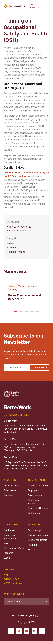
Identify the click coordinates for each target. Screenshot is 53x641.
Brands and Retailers (38, 508)
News (6, 543)
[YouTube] (26, 631)
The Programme (12, 485)
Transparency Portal (14, 548)
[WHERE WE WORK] (26, 601)
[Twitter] (19, 631)
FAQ (6, 574)
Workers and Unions (38, 485)
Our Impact (9, 530)
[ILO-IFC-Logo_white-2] (12, 394)
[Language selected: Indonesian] (36, 6)
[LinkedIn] (42, 631)
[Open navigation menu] (47, 6)
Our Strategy (34, 530)
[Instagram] (34, 631)
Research (8, 552)
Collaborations (35, 513)
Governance (10, 490)
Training (32, 544)
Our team (8, 495)
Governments (35, 495)
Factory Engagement (38, 535)
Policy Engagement (38, 539)
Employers (33, 490)
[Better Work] (18, 407)
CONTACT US (11, 569)
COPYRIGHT (35, 616)
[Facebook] (11, 631)
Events (7, 557)
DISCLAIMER (18, 615)
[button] (15, 311)
